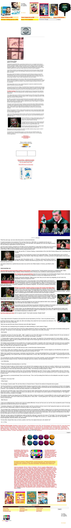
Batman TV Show (51, 482)
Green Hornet (16, 483)
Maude (8, 429)
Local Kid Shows (17, 450)
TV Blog (16, 457)
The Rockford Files (48, 426)
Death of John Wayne (37, 473)
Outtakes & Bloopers (36, 477)
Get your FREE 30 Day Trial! (26, 162)
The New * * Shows (18, 456)
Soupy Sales (19, 482)
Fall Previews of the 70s (56, 425)
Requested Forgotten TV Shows (20, 454)
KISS (18, 476)
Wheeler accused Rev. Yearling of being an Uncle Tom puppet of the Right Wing (34, 287)
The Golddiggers (21, 484)
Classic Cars (31, 468)
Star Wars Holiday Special (9, 426)
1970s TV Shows (33, 484)
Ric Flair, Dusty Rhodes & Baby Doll (33, 475)
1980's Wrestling (25, 456)
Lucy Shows (26, 468)
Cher (24, 477)
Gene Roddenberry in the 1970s (34, 425)
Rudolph (52, 486)
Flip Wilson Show (30, 469)
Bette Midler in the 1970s (22, 430)
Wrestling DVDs (21, 511)
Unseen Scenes (16, 453)
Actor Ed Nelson (13, 427)
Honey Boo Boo (20, 468)
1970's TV (39, 467)
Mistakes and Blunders (29, 461)
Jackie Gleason (54, 484)
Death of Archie (21, 427)
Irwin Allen (30, 482)
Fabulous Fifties (23, 452)
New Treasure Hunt (44, 474)
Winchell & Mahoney (41, 470)
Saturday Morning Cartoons (48, 471)
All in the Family (56, 426)
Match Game (24, 485)
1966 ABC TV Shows (52, 474)
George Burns (38, 486)
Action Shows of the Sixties (49, 451)
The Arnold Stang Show (44, 463)
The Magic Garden (39, 476)
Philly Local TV (39, 479)
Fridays (42, 475)
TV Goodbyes (17, 452)
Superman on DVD (17, 469)
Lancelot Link (21, 476)
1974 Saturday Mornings (46, 473)
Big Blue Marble (37, 469)
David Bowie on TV (40, 484)
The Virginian (25, 473)
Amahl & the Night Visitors (25, 472)
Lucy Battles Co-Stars (18, 462)
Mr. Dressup (54, 469)
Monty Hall (43, 469)
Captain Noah (16, 471)
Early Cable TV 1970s (62, 429)
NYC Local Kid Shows (47, 479)
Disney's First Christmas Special (36, 471)
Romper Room (50, 477)
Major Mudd (17, 470)
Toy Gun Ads (24, 469)
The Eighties (47, 454)
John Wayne (36, 468)
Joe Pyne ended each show (7, 313)
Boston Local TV (33, 479)
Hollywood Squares (18, 485)
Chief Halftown (23, 470)
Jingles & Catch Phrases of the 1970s (49, 429)
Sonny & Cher (35, 481)
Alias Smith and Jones (20, 426)
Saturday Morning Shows (18, 451)
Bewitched (31, 473)
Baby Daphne (28, 470)
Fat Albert (21, 473)
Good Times (64, 427)
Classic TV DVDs (5, 508)
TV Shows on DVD (28, 477)
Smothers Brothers (42, 481)
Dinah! (4, 429)
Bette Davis (26, 480)
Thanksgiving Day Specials (25, 471)
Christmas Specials (38, 480)
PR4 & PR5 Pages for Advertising (26, 164)
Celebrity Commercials (46, 486)
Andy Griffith (19, 477)
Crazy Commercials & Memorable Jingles (38, 462)
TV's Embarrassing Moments (50, 450)
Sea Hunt (54, 468)
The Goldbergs (24, 478)
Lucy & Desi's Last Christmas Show (47, 472)
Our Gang (30, 483)
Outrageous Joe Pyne (17, 463)
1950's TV (25, 467)
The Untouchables (35, 482)
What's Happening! (21, 481)
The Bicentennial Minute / (35, 429)
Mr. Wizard (53, 470)
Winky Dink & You (28, 481)
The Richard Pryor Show (30, 486)
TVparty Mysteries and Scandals (51, 452)
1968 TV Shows (23, 475)
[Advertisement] (25, 9)
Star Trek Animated (46, 425)
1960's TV (30, 467)
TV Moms (14, 430)
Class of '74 (52, 427)
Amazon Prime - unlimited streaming (26, 160)
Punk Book (34, 467)
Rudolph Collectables (22, 474)
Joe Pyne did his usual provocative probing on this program (16, 270)
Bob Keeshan (30, 485)
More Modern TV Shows (24, 455)
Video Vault (26, 451)
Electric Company (20, 480)
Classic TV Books (39, 511)
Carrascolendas (49, 469)
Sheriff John (34, 470)
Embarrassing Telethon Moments (49, 461)
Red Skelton (51, 475)
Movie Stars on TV (24, 450)
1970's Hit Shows (48, 455)
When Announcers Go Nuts (50, 462)
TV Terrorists (24, 482)
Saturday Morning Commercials (44, 478)
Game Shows (22, 453)
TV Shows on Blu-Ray (39, 508)
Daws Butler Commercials (32, 478)
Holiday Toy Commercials (35, 472)
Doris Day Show (13, 429)
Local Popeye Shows (36, 474)
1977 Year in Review (30, 426)
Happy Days (58, 427)
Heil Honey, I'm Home (26, 462)
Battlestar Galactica (29, 427)
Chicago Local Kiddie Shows (23, 479)
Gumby (34, 485)
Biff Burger (39, 430)
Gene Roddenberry (42, 468)
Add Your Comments (50, 457)
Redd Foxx (44, 480)
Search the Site (51, 456)
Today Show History (23, 483)
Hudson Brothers (47, 484)
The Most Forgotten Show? (38, 461)
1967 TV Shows (17, 475)
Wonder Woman (37, 427)
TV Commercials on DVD (7, 511)
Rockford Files (49, 468)
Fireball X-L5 (48, 470)
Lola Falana (27, 484)
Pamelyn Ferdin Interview (23, 429)
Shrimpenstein (29, 474)
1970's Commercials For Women (45, 483)
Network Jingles (45, 427)
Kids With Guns (25, 463)
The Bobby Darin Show (21, 486)
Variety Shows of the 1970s (50, 453)
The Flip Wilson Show (41, 485)
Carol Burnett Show (43, 482)
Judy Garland (31, 480)
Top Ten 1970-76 (39, 426)
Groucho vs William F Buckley (47, 467)
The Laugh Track (53, 454)
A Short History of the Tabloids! (33, 463)
